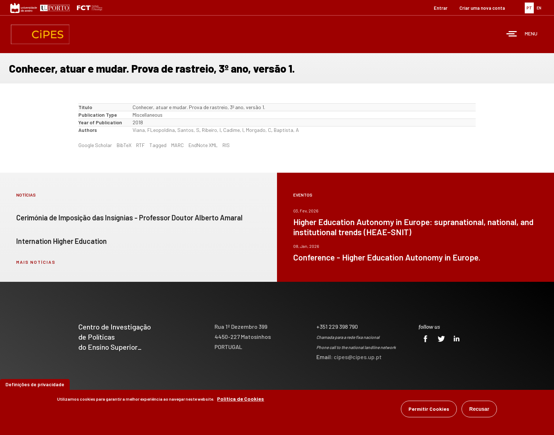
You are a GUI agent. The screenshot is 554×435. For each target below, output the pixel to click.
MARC (177, 145)
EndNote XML (203, 145)
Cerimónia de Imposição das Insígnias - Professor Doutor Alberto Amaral (129, 217)
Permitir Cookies (428, 409)
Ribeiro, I (211, 130)
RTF (140, 145)
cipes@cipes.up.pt (358, 356)
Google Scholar (95, 145)
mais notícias (36, 261)
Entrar (440, 8)
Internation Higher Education (61, 241)
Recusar (479, 410)
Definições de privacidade (34, 385)
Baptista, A (286, 130)
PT (529, 7)
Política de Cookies (240, 399)
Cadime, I (233, 130)
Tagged (158, 145)
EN (539, 7)
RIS (226, 145)
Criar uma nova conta (482, 8)
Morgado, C (258, 130)
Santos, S (188, 130)
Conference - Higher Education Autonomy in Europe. (386, 257)
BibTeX (124, 145)
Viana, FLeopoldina (154, 130)
